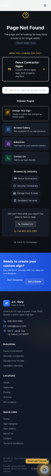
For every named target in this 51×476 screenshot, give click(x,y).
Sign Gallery (9, 428)
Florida (6, 392)
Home (6, 419)
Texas (6, 382)
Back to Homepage (25, 242)
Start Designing (15, 280)
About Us (8, 433)
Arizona (7, 397)
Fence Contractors (13, 351)
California (8, 387)
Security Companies (13, 356)
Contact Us (25, 224)
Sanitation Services (13, 365)
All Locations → (11, 402)
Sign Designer (10, 423)
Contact (7, 438)
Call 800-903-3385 (25, 231)
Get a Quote (34, 281)
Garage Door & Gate (13, 360)
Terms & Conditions (13, 443)
